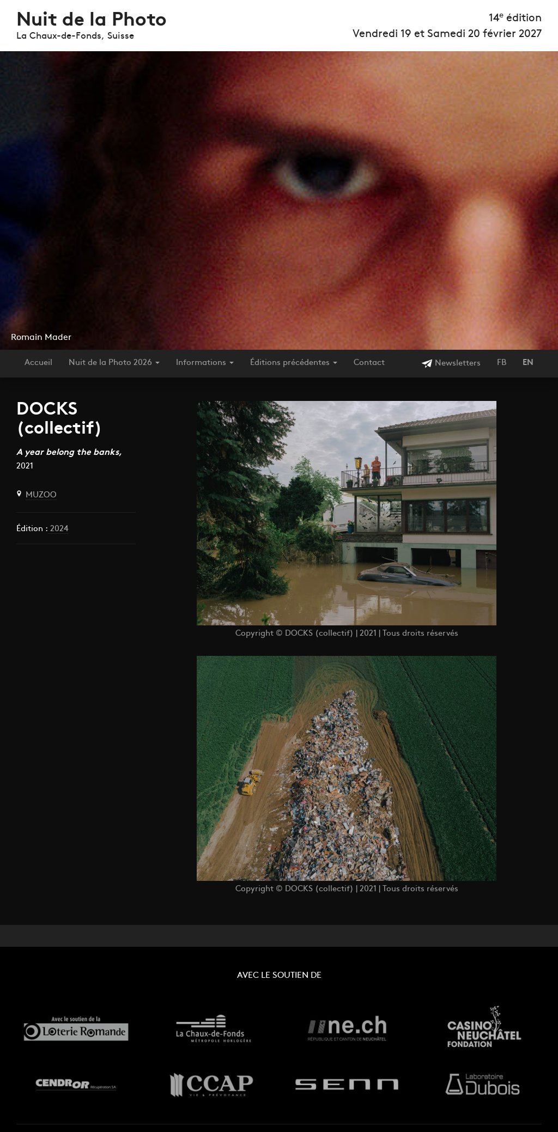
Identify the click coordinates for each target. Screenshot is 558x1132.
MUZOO (41, 495)
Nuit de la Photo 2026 (114, 363)
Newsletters (451, 363)
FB (501, 363)
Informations (205, 363)
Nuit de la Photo (91, 21)
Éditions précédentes (293, 363)
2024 (58, 529)
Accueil (38, 363)
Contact (369, 363)
